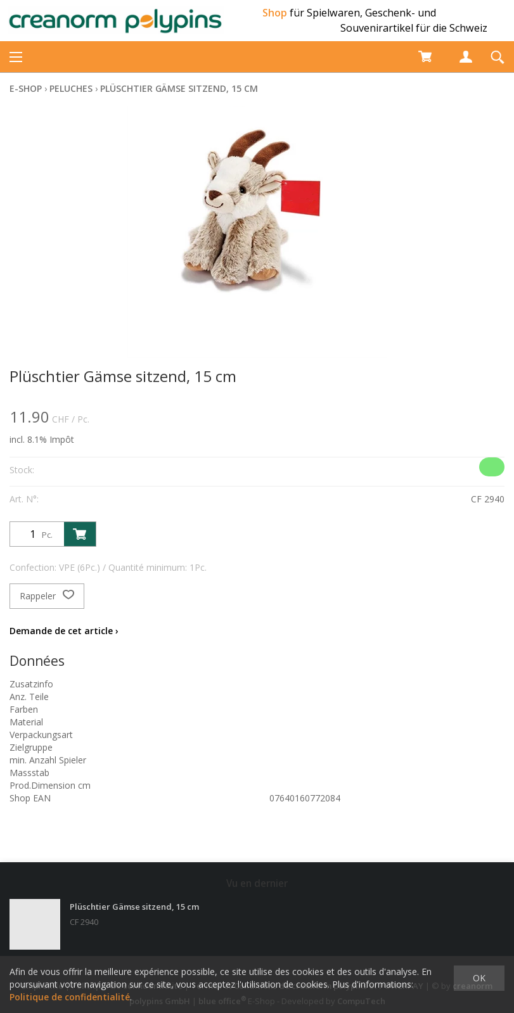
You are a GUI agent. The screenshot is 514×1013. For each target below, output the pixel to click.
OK (479, 978)
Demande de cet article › (64, 631)
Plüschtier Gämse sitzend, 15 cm (179, 88)
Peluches (71, 88)
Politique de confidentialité (70, 997)
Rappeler (47, 596)
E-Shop (26, 88)
